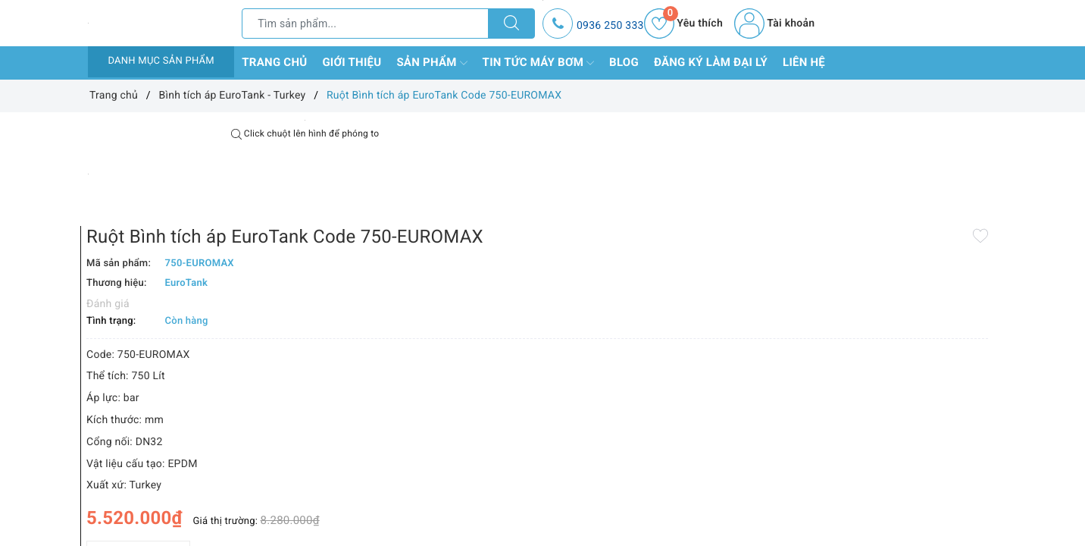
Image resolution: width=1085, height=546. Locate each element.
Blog (624, 62)
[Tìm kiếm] (511, 23)
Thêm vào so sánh (518, 507)
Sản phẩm (431, 63)
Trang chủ (274, 62)
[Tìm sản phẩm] (365, 23)
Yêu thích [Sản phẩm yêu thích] (683, 23)
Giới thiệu (351, 62)
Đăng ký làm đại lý (711, 62)
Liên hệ (804, 62)
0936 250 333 (610, 26)
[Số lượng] (525, 474)
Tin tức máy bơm (539, 63)
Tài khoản (774, 23)
